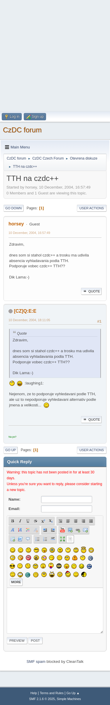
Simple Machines (69, 699)
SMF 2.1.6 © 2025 (42, 699)
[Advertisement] (55, 55)
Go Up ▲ (72, 693)
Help (34, 693)
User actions (91, 208)
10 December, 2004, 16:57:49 (29, 233)
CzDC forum (22, 130)
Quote (91, 291)
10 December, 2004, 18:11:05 (29, 320)
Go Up (10, 450)
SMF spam (35, 661)
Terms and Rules (52, 693)
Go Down (13, 208)
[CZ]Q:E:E (25, 311)
